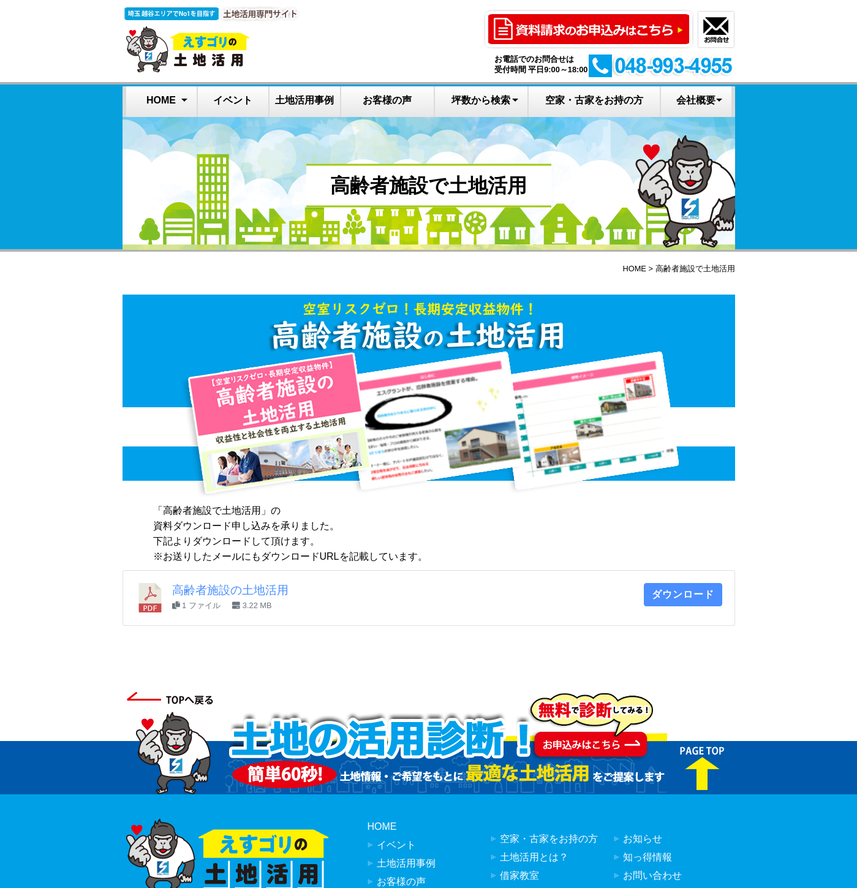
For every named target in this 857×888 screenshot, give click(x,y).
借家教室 (519, 875)
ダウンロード (683, 594)
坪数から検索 (480, 100)
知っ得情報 (647, 857)
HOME (161, 100)
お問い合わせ (652, 875)
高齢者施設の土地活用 (230, 590)
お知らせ (642, 838)
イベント (232, 100)
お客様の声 (387, 100)
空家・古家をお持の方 (594, 100)
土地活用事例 (304, 100)
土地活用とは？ (534, 857)
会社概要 (695, 100)
